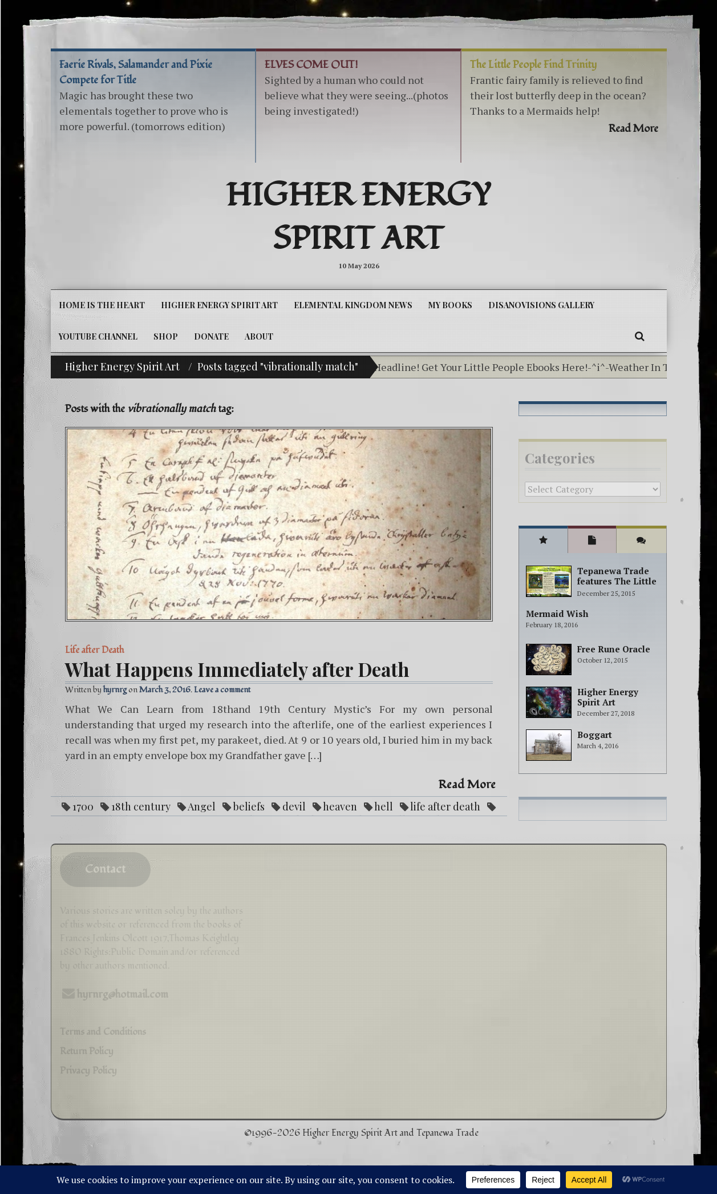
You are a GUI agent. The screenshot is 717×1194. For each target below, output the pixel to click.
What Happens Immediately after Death (237, 668)
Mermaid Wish (557, 613)
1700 (83, 806)
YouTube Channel (98, 336)
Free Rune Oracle (613, 649)
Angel (202, 806)
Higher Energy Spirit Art (358, 217)
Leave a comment (222, 689)
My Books (450, 305)
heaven (340, 806)
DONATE (211, 336)
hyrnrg (115, 689)
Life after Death (94, 650)
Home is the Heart (102, 305)
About (259, 336)
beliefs (249, 806)
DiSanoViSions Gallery (541, 305)
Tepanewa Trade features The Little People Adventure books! (617, 586)
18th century (141, 806)
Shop (165, 336)
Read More (467, 785)
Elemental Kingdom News (353, 305)
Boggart (594, 734)
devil (294, 806)
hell (383, 806)
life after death (445, 806)
